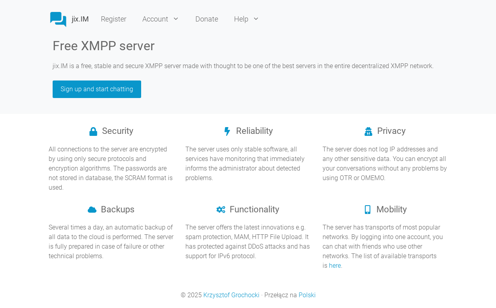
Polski (307, 295)
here (335, 265)
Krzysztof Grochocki (231, 295)
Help (251, 19)
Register (113, 19)
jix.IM (80, 19)
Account (164, 19)
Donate (206, 19)
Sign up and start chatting (97, 89)
